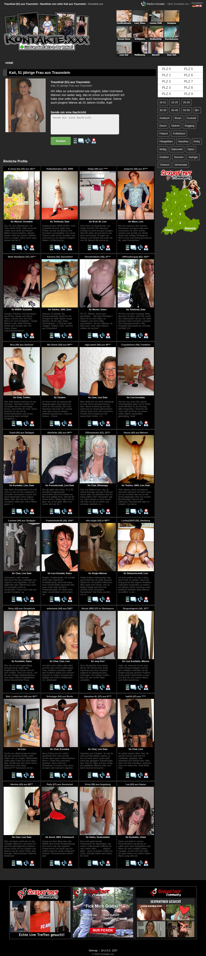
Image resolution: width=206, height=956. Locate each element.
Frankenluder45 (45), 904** (60, 520)
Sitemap (93, 950)
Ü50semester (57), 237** (97, 432)
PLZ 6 (188, 75)
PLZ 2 (166, 81)
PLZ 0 (166, 69)
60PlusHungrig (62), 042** (135, 257)
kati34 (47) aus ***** (136, 696)
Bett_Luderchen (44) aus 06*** (22, 696)
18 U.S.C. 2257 (109, 950)
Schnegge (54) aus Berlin (59, 696)
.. (64, 240)
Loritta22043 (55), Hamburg (136, 520)
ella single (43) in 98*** (98, 520)
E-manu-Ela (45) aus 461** (21, 169)
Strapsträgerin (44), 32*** (136, 608)
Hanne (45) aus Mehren (136, 432)
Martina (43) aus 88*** (21, 784)
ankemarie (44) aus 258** (60, 608)
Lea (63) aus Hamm (136, 784)
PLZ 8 (188, 87)
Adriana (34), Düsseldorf (59, 257)
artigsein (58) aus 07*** (136, 169)
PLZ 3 (166, 87)
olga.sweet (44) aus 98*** (98, 344)
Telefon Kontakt (155, 3)
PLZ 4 (166, 94)
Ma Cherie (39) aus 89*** (59, 344)
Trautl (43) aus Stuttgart (21, 432)
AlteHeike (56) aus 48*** (59, 432)
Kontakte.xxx (95, 4)
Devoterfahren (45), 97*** (98, 257)
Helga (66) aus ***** (98, 169)
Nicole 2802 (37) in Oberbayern (98, 608)
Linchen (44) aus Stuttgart (21, 520)
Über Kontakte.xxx (178, 3)
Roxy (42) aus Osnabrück (21, 608)
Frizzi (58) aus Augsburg (97, 784)
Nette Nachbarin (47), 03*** (22, 257)
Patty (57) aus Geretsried (60, 784)
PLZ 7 (188, 81)
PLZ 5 (188, 69)
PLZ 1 (166, 75)
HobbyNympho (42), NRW (59, 169)
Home (9, 62)
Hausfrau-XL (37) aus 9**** (97, 696)
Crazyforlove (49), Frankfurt (135, 344)
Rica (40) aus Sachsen (21, 344)
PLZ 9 (188, 94)
